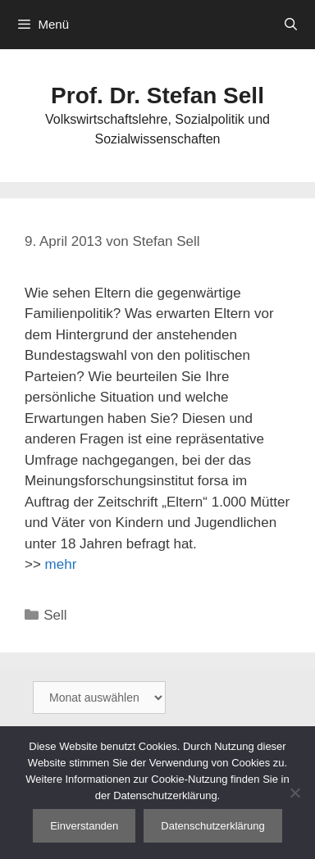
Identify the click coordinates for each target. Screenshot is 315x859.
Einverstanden (84, 826)
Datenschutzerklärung (212, 826)
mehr (61, 564)
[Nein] (294, 792)
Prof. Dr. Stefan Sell (157, 95)
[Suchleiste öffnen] (291, 24)
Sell (54, 615)
